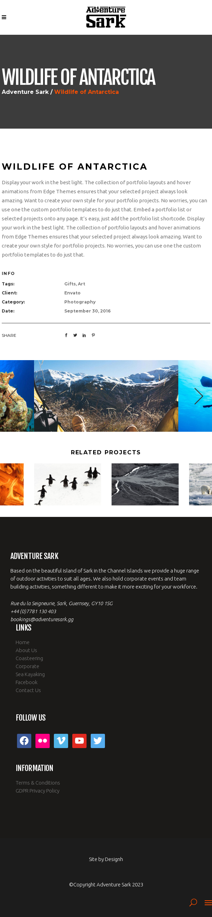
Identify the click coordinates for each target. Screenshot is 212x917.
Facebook (27, 682)
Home (23, 642)
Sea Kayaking (30, 674)
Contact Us (28, 690)
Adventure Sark (25, 92)
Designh (114, 859)
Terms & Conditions (38, 783)
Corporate (27, 666)
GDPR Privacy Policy (37, 791)
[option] (106, 396)
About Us (26, 650)
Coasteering (29, 658)
